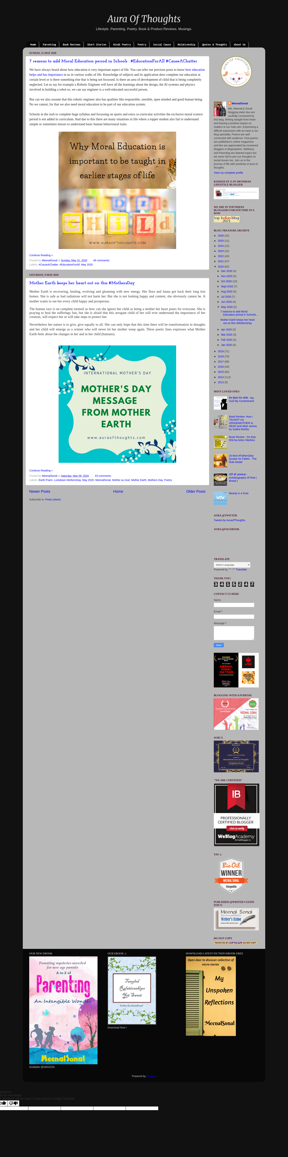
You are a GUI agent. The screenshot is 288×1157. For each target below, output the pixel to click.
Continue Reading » (41, 255)
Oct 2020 (227, 281)
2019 (221, 351)
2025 (221, 240)
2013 (221, 382)
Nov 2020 (227, 276)
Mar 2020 (227, 334)
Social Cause (162, 44)
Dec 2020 (227, 271)
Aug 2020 (227, 291)
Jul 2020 (226, 296)
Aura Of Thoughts (144, 19)
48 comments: (102, 260)
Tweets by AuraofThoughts (229, 520)
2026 (221, 235)
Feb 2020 (227, 339)
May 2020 (87, 264)
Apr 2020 (227, 329)
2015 (221, 371)
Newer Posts (39, 491)
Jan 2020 (227, 344)
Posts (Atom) (53, 499)
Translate (237, 569)
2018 (221, 356)
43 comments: (103, 475)
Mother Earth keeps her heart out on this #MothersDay (82, 283)
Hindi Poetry (122, 44)
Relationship (186, 44)
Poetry (142, 44)
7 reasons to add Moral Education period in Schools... (239, 313)
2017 (221, 361)
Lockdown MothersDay (67, 480)
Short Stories (96, 44)
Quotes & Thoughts (214, 44)
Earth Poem (46, 480)
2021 (221, 261)
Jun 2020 (227, 301)
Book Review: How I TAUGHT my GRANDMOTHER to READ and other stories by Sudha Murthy (243, 423)
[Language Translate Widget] (232, 565)
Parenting (49, 44)
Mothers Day (155, 480)
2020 (221, 266)
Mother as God (121, 480)
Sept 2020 (227, 286)
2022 (221, 256)
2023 (221, 251)
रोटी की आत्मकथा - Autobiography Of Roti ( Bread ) (243, 477)
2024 (221, 245)
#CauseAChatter (48, 264)
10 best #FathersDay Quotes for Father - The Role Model (243, 459)
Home (33, 44)
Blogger (151, 1076)
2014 (221, 377)
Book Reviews (71, 44)
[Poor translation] (13, 1103)
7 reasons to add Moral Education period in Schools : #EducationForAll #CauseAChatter (113, 61)
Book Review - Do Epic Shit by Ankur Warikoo (242, 438)
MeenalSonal (103, 480)
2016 (221, 366)
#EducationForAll (70, 264)
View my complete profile (228, 172)
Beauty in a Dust (239, 493)
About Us (240, 44)
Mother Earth (138, 480)
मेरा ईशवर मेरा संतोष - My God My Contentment (241, 399)
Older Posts (196, 491)
